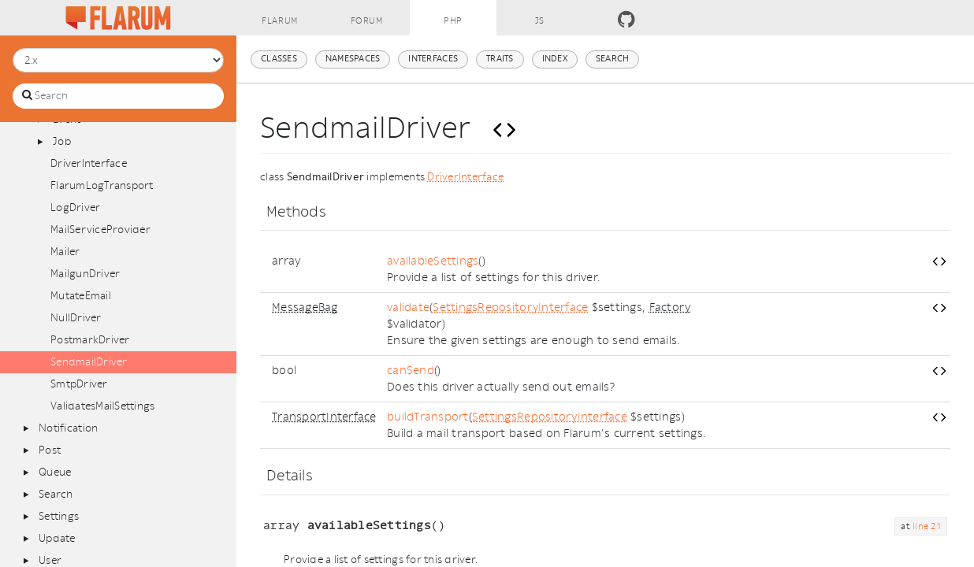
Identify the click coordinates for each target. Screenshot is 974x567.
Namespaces (353, 59)
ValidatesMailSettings (102, 406)
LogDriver (75, 207)
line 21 (927, 526)
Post (50, 450)
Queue (55, 472)
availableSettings (432, 261)
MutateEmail (80, 296)
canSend (410, 370)
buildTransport (428, 417)
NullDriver (76, 318)
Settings (59, 516)
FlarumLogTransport (102, 185)
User (50, 560)
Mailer (65, 252)
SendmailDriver (89, 362)
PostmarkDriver (90, 340)
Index (554, 59)
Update (57, 538)
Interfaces (433, 59)
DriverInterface (88, 163)
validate (408, 307)
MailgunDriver (85, 274)
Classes (279, 59)
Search (56, 494)
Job (62, 141)
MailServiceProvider (100, 229)
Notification (68, 428)
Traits (500, 59)
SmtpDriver (79, 384)
